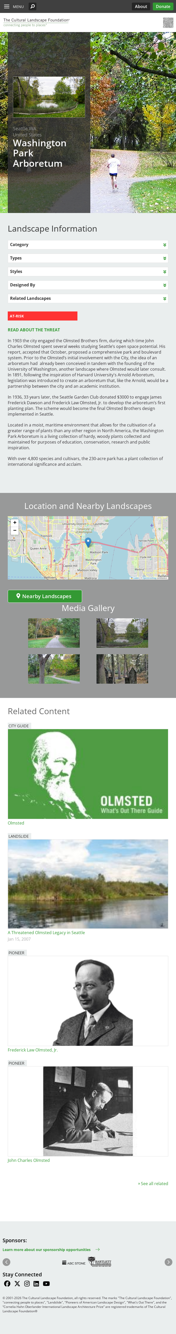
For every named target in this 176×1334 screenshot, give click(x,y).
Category (19, 244)
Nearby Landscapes (43, 596)
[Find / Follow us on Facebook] (7, 1284)
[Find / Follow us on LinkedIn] (36, 1284)
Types (16, 258)
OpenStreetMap (149, 578)
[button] (32, 6)
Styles (16, 271)
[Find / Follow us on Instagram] (27, 1284)
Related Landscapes (30, 298)
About (141, 6)
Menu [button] (18, 6)
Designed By (22, 285)
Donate (163, 6)
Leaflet (135, 578)
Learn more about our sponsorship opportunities (47, 1249)
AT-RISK (17, 316)
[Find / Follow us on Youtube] (46, 1284)
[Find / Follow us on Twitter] (17, 1284)
